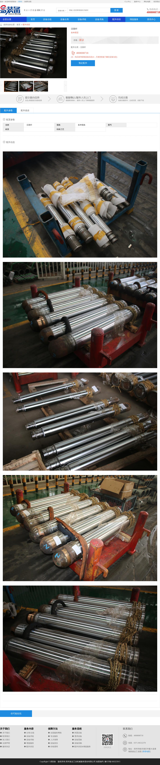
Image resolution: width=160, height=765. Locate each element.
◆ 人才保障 (53, 740)
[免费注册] (27, 2)
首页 (33, 19)
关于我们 (5, 728)
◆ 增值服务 (29, 743)
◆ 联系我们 (5, 736)
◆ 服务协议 (5, 747)
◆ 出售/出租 (29, 733)
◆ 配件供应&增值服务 (81, 747)
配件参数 (8, 110)
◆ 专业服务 (53, 736)
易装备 (23, 10)
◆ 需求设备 (77, 736)
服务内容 (29, 728)
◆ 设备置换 (77, 740)
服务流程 (77, 728)
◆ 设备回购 (77, 743)
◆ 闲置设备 (77, 733)
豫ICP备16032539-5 (112, 762)
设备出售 (64, 19)
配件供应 (116, 19)
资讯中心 (151, 19)
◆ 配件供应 (29, 747)
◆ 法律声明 (5, 743)
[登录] (20, 2)
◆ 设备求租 (29, 736)
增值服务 (134, 19)
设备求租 (82, 19)
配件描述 (25, 110)
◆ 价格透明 (53, 747)
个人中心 (127, 2)
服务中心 (137, 2)
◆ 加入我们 (5, 740)
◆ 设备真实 (53, 743)
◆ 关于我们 (5, 733)
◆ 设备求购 (29, 740)
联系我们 (157, 2)
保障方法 (53, 728)
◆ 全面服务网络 (55, 733)
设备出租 (47, 19)
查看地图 (146, 752)
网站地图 (147, 2)
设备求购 (99, 19)
